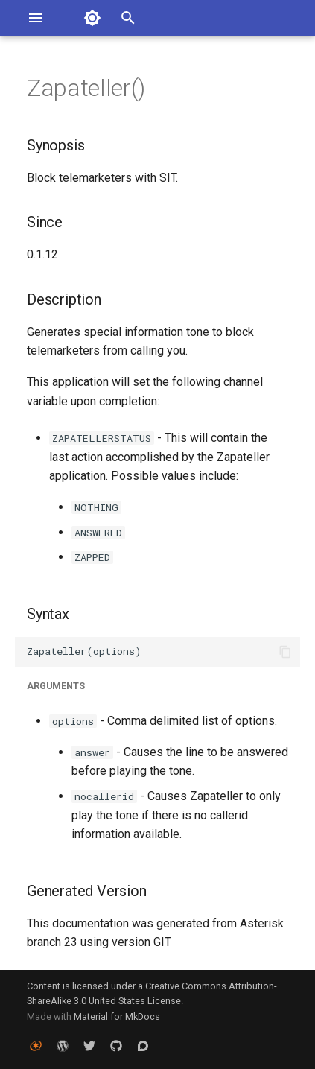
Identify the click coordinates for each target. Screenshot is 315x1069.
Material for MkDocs (117, 1016)
